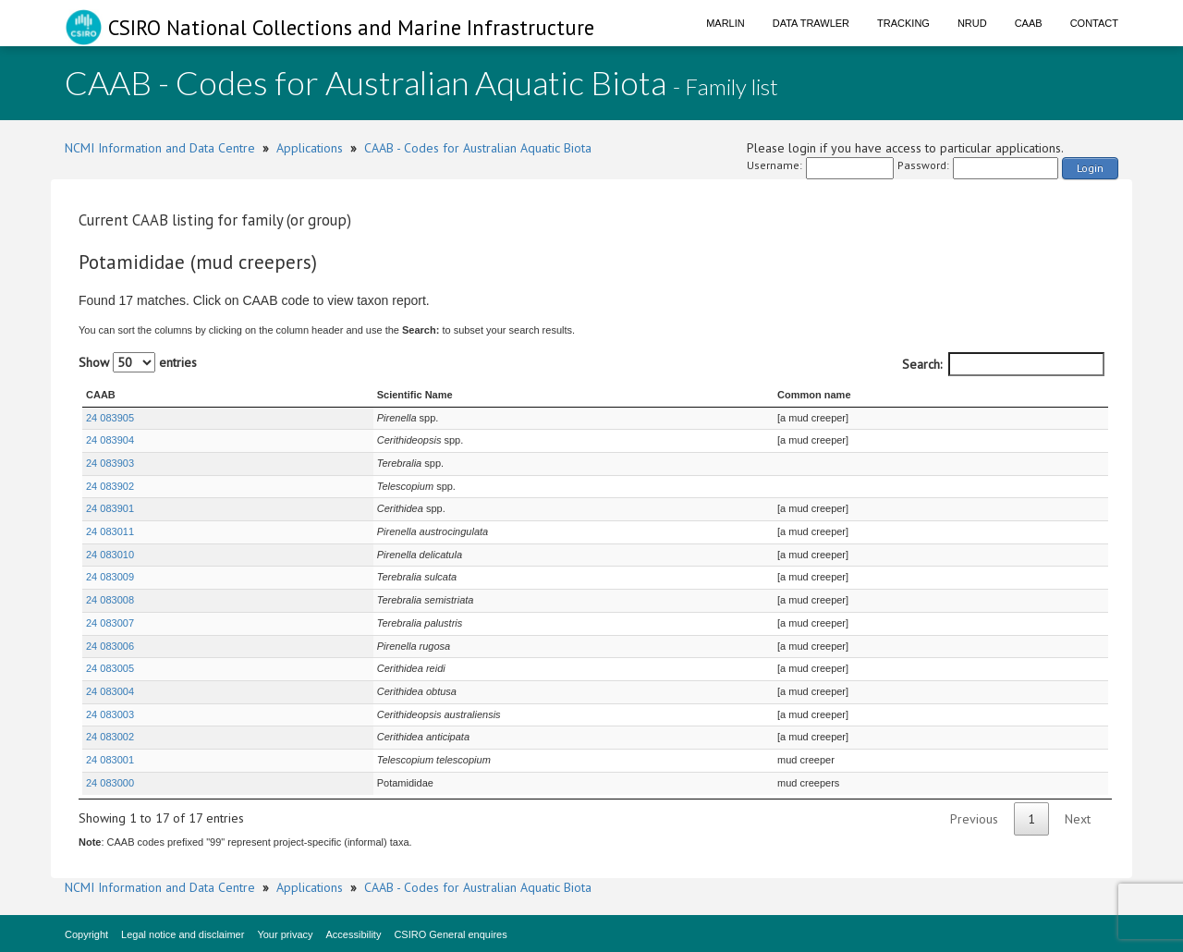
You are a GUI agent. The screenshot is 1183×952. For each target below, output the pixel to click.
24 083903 (110, 463)
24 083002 (110, 736)
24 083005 (110, 668)
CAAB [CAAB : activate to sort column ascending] (101, 394)
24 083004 (110, 691)
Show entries (138, 362)
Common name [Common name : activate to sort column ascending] (807, 394)
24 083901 (110, 508)
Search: (1003, 364)
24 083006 (110, 646)
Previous (974, 819)
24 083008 (110, 599)
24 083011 (110, 531)
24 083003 (110, 714)
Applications (309, 148)
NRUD (972, 23)
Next (1078, 819)
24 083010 (110, 554)
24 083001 (110, 759)
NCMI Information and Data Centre (160, 148)
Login (1090, 168)
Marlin (725, 23)
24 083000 (110, 782)
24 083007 (110, 623)
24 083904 (110, 439)
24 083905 (110, 417)
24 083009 (110, 576)
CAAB (1029, 23)
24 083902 (110, 486)
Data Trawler (811, 23)
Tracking (903, 23)
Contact (1094, 23)
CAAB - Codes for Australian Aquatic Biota (478, 148)
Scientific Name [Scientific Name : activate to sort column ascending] (328, 394)
